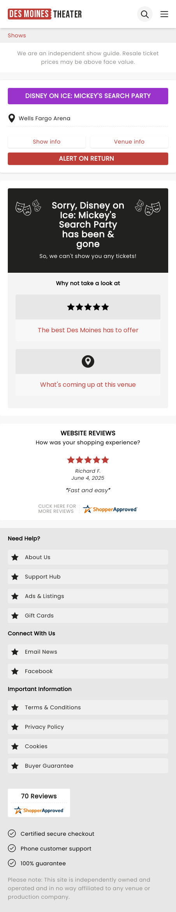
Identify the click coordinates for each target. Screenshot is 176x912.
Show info (46, 142)
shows (17, 35)
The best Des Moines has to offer (88, 330)
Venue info (129, 142)
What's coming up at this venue (88, 384)
